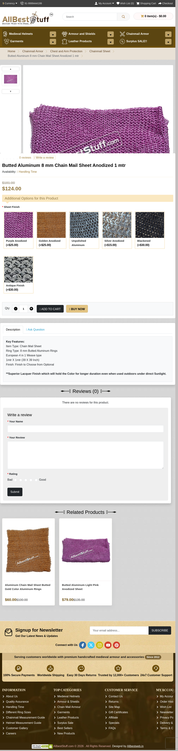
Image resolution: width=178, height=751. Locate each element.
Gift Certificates (118, 712)
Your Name (16, 421)
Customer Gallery (17, 728)
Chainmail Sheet (99, 51)
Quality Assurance (17, 701)
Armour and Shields (78, 34)
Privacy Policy (169, 717)
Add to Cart (50, 309)
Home (11, 51)
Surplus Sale (65, 722)
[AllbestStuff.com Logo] (27, 17)
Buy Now (77, 309)
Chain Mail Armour (69, 706)
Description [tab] (13, 329)
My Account (167, 696)
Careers (11, 733)
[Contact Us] (31, 3)
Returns (114, 701)
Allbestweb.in (135, 746)
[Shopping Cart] (146, 3)
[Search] (123, 17)
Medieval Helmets (17, 34)
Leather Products (77, 41)
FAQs (112, 728)
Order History (168, 701)
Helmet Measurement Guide (23, 722)
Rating (13, 473)
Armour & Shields (68, 701)
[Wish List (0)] (125, 3)
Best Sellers (64, 728)
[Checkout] (165, 3)
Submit (14, 491)
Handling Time (15, 706)
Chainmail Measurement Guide (25, 717)
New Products (66, 733)
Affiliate (113, 717)
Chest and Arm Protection (66, 51)
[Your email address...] (119, 630)
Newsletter (166, 712)
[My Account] (104, 3)
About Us (12, 696)
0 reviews (25, 157)
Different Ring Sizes (18, 712)
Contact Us (116, 696)
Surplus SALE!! (133, 41)
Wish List (165, 706)
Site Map (114, 706)
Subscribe (160, 630)
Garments (13, 41)
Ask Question (35, 329)
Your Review (17, 437)
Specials (114, 722)
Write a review (44, 157)
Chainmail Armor (134, 34)
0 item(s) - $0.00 (153, 16)
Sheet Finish (12, 206)
